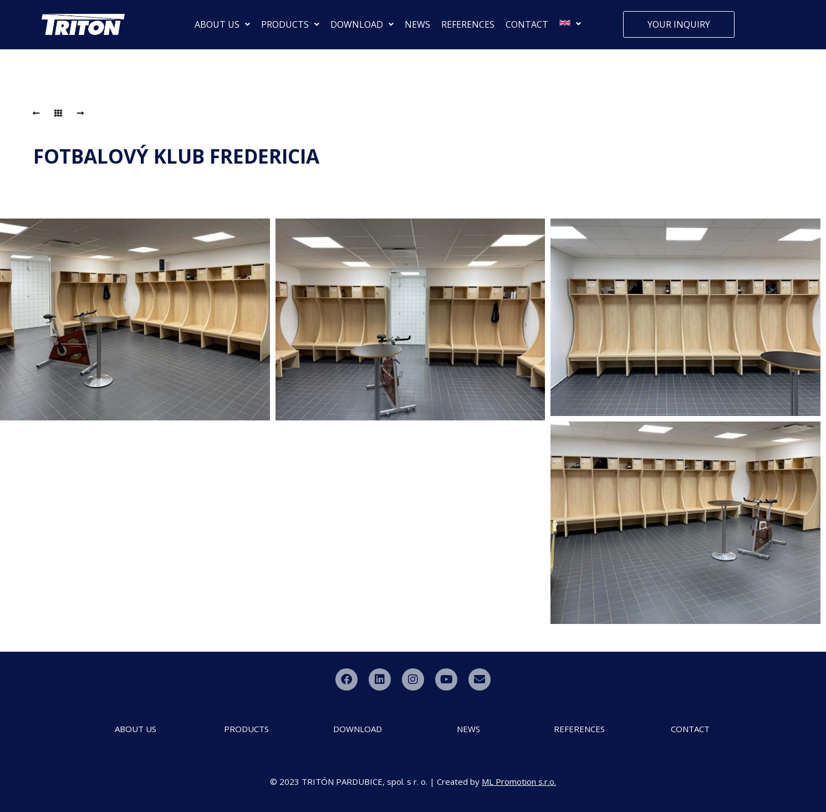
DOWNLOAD (362, 24)
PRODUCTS (290, 24)
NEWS (417, 24)
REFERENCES (467, 24)
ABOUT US (222, 24)
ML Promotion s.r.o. (519, 781)
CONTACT (527, 24)
